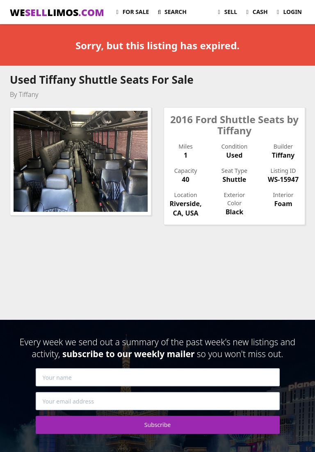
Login (288, 12)
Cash (256, 12)
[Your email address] (158, 401)
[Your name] (158, 377)
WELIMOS (57, 12)
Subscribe (157, 425)
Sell (226, 12)
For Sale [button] (131, 12)
